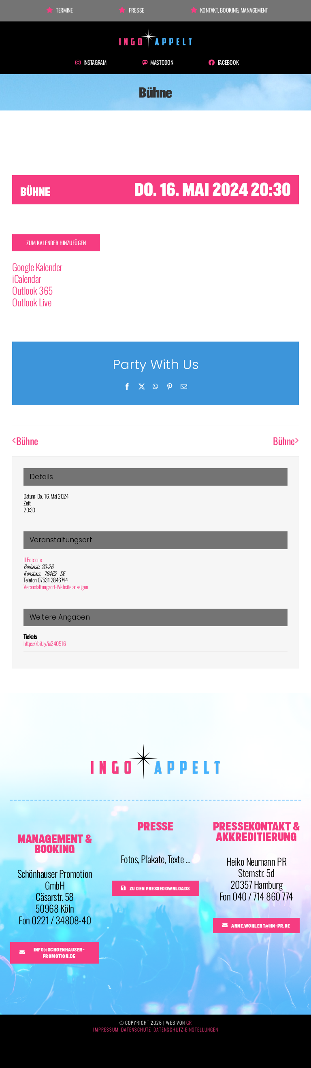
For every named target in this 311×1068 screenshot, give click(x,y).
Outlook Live (31, 302)
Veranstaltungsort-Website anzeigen (55, 586)
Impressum (106, 1029)
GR (189, 1022)
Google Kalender (37, 266)
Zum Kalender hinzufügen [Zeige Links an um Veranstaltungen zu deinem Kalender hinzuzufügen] (56, 243)
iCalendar (26, 278)
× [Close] (294, 139)
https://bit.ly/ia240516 (44, 643)
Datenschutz (136, 1029)
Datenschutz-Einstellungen (185, 1029)
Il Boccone (32, 559)
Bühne (27, 440)
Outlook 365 (32, 290)
